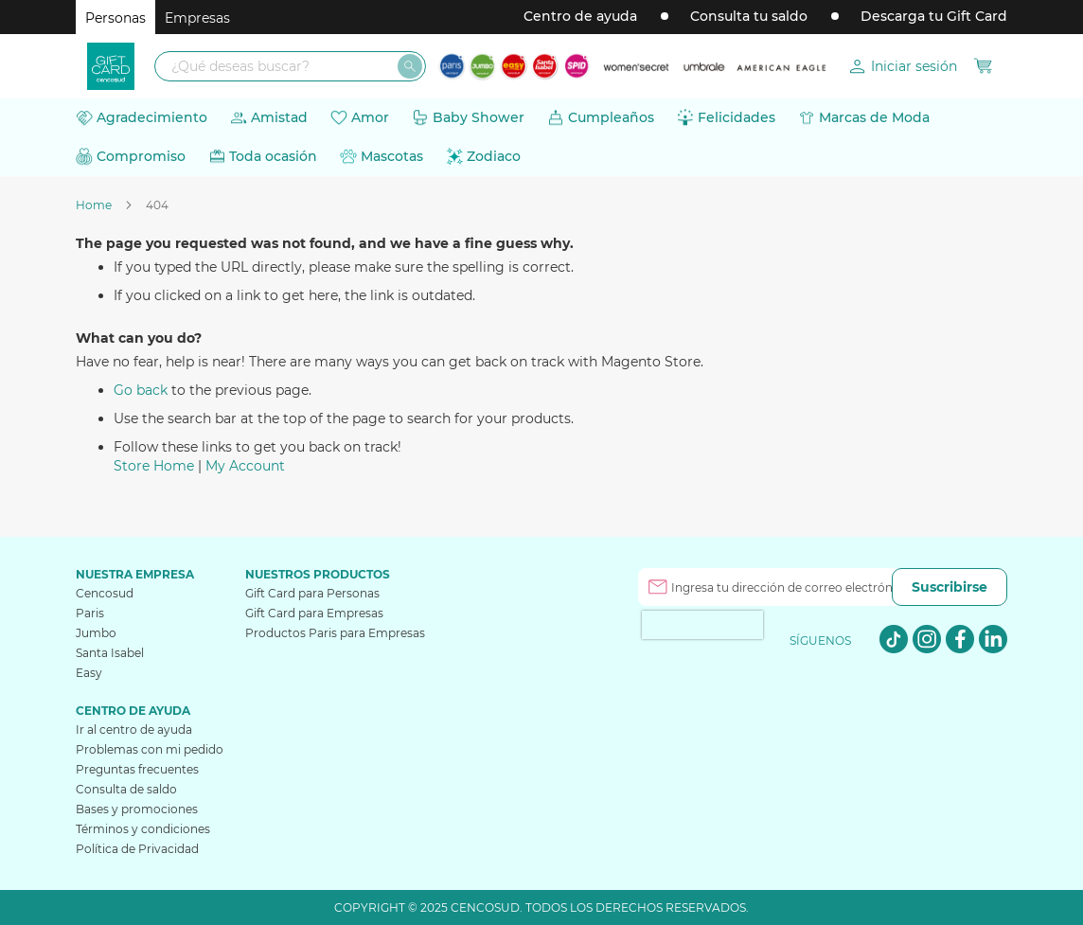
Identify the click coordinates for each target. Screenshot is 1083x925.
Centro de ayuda (580, 16)
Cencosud (104, 593)
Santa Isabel (110, 653)
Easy (89, 673)
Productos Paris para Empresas (335, 633)
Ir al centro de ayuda (134, 729)
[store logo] (110, 66)
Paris (90, 613)
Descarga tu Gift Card (934, 16)
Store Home (154, 465)
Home (95, 205)
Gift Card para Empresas (314, 613)
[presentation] (702, 625)
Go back (141, 390)
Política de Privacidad (137, 849)
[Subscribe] (949, 587)
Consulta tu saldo (749, 16)
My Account (245, 465)
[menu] (541, 137)
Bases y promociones (137, 809)
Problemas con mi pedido (149, 749)
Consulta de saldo (126, 789)
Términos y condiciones (143, 829)
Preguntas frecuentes (137, 769)
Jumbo (96, 633)
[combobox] (290, 66)
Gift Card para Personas (312, 593)
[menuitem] (141, 117)
